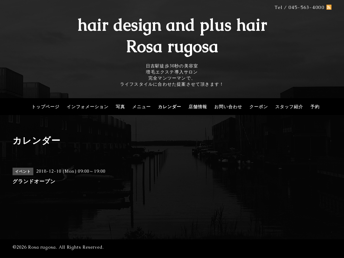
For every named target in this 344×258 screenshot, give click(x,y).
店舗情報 (197, 107)
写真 (120, 107)
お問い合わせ (228, 107)
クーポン (258, 107)
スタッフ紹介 (289, 107)
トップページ (45, 107)
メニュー (141, 107)
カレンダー (169, 107)
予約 (315, 107)
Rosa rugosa (42, 247)
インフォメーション (88, 107)
